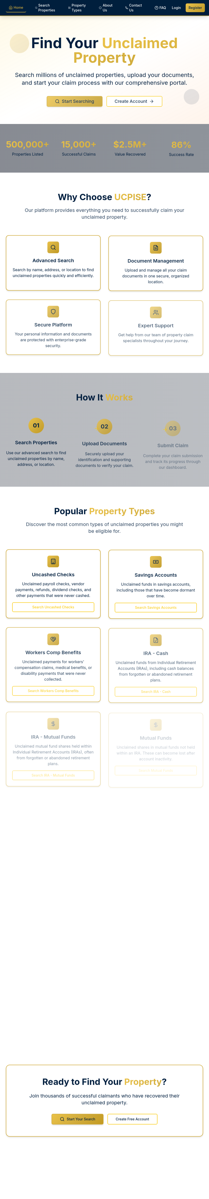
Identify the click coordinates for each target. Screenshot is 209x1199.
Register (195, 8)
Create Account (134, 105)
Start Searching (74, 105)
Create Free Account (132, 1122)
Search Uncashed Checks (53, 610)
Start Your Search (77, 1122)
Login (176, 8)
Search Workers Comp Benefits (53, 694)
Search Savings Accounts (156, 611)
